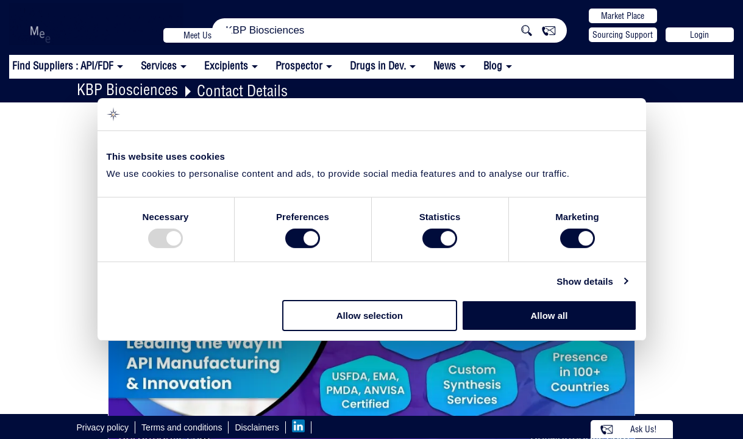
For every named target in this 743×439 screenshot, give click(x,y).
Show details (584, 281)
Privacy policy (103, 427)
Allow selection (369, 315)
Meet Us (197, 35)
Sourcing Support (622, 34)
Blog (492, 65)
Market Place (622, 15)
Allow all (549, 315)
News (444, 65)
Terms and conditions (181, 427)
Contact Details (242, 90)
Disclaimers (257, 427)
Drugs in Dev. (378, 65)
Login (699, 34)
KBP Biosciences (127, 89)
